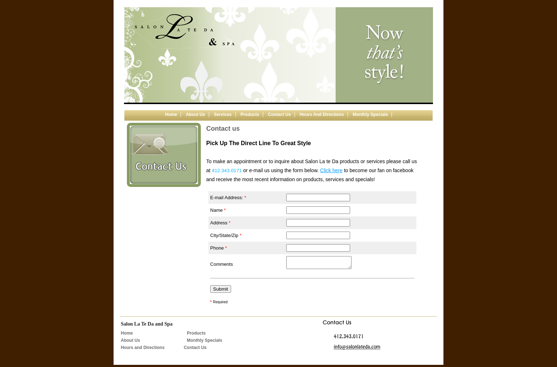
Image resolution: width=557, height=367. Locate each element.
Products (249, 114)
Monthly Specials (370, 114)
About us (195, 114)
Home (171, 114)
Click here (331, 170)
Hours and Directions (322, 114)
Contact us (279, 114)
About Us (130, 342)
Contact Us (195, 349)
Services (222, 114)
